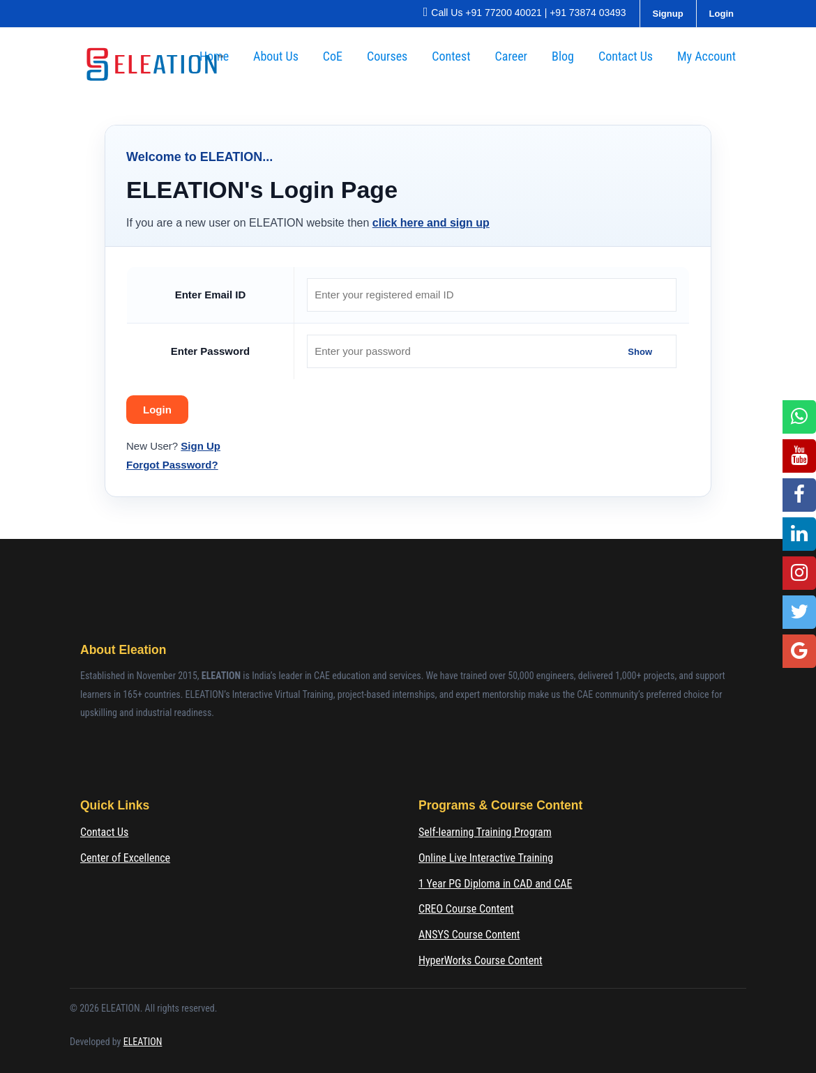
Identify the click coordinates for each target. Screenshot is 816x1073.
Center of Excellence (125, 858)
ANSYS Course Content (469, 934)
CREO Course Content (466, 908)
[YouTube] (799, 456)
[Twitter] (799, 612)
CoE (332, 56)
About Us (276, 56)
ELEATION (143, 1041)
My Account (706, 56)
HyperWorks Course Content (480, 960)
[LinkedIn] (799, 534)
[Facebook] (799, 495)
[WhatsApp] (799, 417)
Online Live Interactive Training (485, 858)
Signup (668, 13)
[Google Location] (799, 651)
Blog (563, 56)
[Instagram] (799, 573)
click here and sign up (431, 223)
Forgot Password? (172, 465)
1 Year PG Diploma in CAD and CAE (495, 883)
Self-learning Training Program (485, 832)
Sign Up (200, 446)
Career (511, 56)
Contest (451, 56)
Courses (387, 56)
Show (640, 351)
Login (721, 13)
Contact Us (625, 56)
